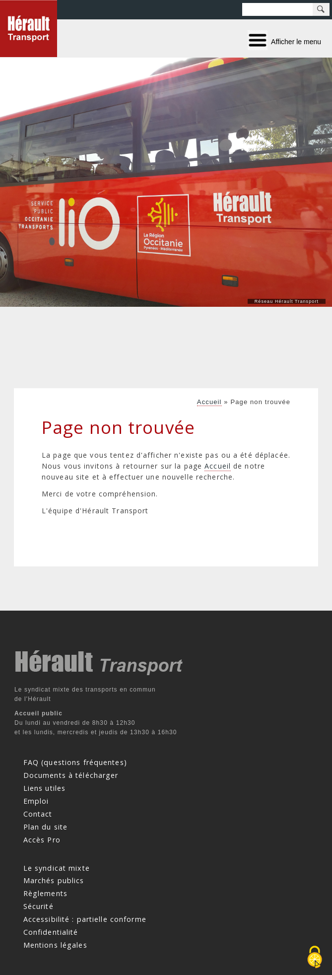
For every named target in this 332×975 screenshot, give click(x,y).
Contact (38, 814)
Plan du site (45, 827)
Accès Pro (42, 839)
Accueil (209, 402)
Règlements (45, 893)
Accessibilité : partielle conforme (84, 919)
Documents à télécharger (71, 775)
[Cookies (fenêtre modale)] (314, 958)
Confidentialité (50, 932)
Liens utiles (44, 788)
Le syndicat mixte (56, 867)
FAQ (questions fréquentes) (75, 762)
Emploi (36, 801)
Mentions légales (55, 945)
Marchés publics (53, 880)
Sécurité (38, 906)
